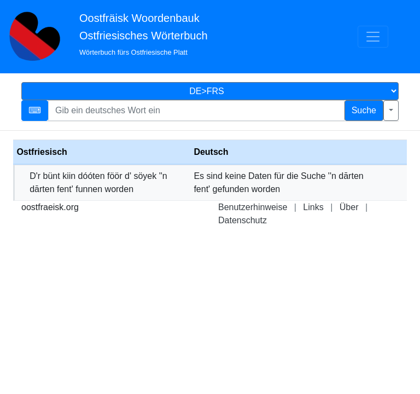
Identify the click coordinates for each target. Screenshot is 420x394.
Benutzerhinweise (252, 207)
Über (349, 207)
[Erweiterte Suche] (391, 110)
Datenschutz (242, 220)
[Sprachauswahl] (210, 91)
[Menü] (373, 37)
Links (313, 207)
